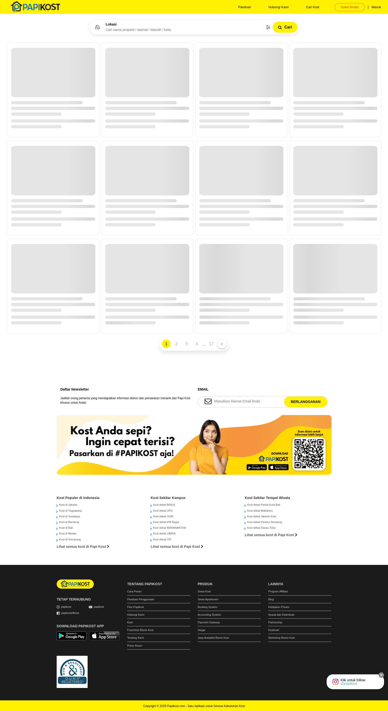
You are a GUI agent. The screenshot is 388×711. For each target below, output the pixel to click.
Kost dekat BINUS (164, 504)
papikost (66, 606)
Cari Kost (312, 7)
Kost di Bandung (69, 522)
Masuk (376, 7)
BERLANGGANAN (306, 402)
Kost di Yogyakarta (70, 510)
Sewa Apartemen (208, 599)
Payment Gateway (209, 622)
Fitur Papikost (135, 607)
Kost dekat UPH (162, 510)
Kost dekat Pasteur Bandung (264, 522)
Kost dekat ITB (162, 539)
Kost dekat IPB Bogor (166, 522)
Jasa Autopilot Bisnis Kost (213, 637)
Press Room (134, 645)
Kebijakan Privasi (278, 607)
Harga (201, 630)
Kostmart (273, 630)
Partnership (275, 622)
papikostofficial (70, 612)
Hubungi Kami (278, 7)
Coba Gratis (349, 7)
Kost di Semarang (70, 539)
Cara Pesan (134, 591)
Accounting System (209, 614)
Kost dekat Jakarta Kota (261, 516)
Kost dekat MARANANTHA (169, 527)
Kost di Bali (66, 527)
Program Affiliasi (278, 591)
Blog (271, 599)
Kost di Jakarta (68, 504)
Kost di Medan (67, 533)
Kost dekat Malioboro (260, 510)
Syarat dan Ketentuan (281, 614)
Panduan (244, 7)
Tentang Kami (135, 637)
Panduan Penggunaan (140, 599)
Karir (130, 622)
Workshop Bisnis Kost (281, 637)
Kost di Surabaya (69, 516)
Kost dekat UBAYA (164, 533)
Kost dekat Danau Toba (261, 527)
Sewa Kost (204, 591)
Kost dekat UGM (163, 516)
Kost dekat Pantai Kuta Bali (263, 504)
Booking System (207, 607)
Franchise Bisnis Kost (140, 630)
